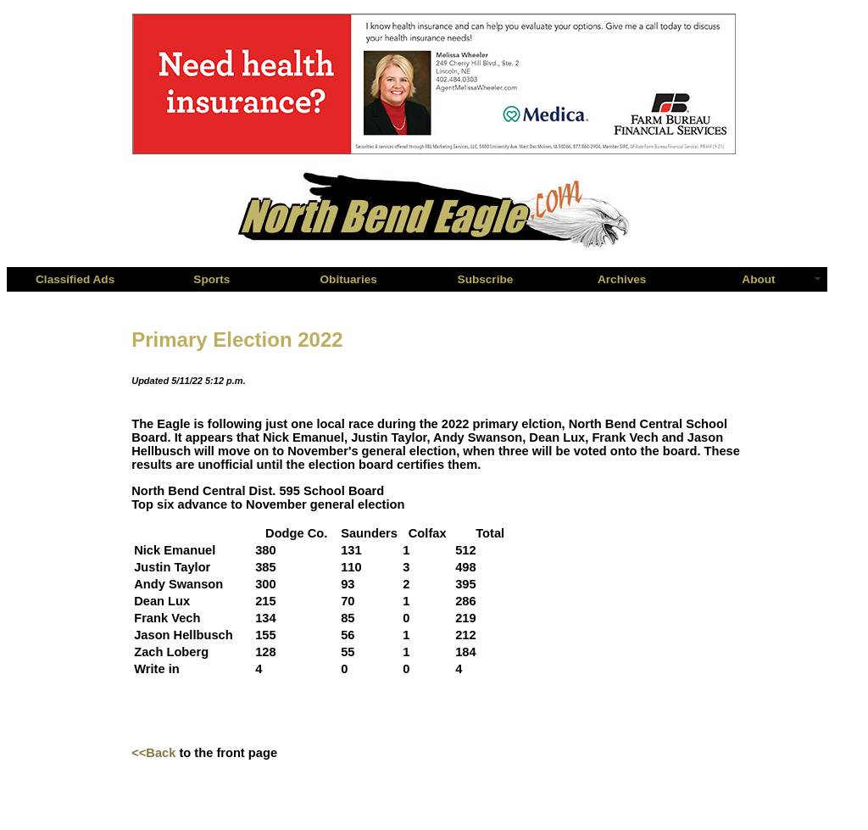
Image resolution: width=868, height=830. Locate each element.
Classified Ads (75, 279)
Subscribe (486, 279)
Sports (211, 279)
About (758, 279)
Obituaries (348, 279)
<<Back (153, 753)
